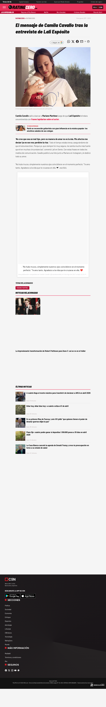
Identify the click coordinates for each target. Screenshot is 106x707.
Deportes (8, 621)
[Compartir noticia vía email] (82, 41)
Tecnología (8, 637)
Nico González (61, 12)
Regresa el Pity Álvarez (28, 12)
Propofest (80, 2)
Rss (6, 661)
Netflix (46, 12)
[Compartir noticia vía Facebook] (77, 41)
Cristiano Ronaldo (79, 12)
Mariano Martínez (22, 288)
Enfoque (8, 617)
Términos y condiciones (13, 657)
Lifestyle (8, 629)
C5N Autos (8, 633)
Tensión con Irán (41, 2)
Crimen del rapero (96, 2)
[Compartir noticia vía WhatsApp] (68, 41)
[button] (88, 41)
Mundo (7, 644)
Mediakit (8, 653)
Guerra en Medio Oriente (62, 2)
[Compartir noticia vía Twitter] (73, 41)
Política (7, 605)
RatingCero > (21, 18)
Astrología (8, 625)
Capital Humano (24, 2)
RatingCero (30, 18)
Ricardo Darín (98, 12)
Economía (8, 613)
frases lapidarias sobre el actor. (45, 119)
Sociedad (8, 609)
